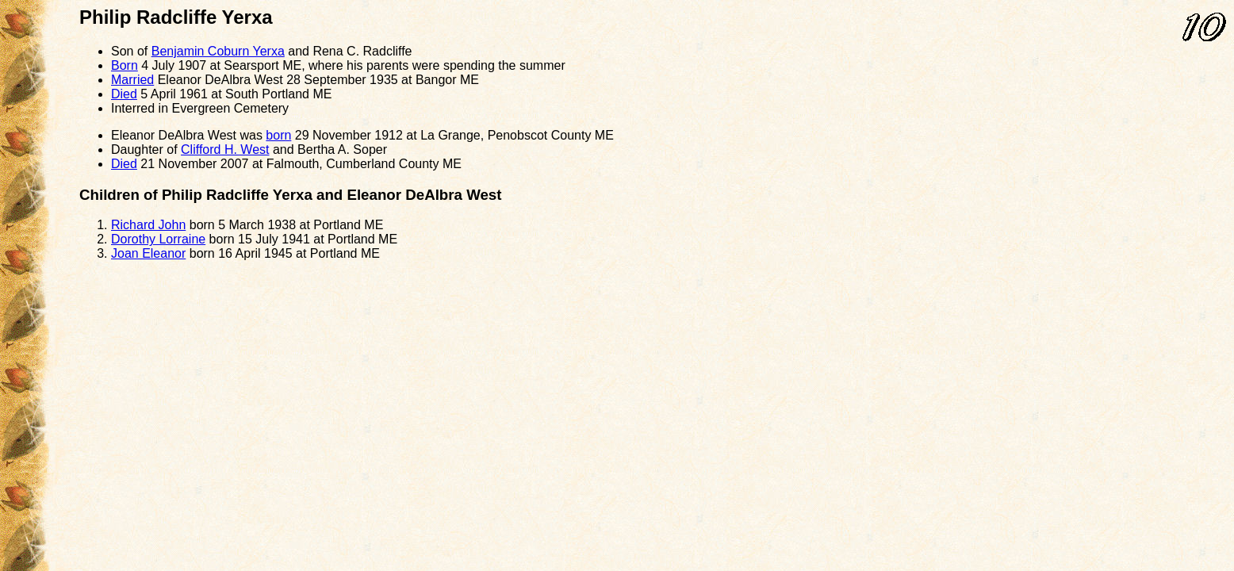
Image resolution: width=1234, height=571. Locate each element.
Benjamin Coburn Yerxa (218, 51)
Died (124, 94)
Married (132, 79)
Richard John (148, 225)
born (278, 135)
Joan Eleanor (148, 253)
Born (124, 65)
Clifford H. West (225, 149)
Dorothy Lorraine (158, 239)
